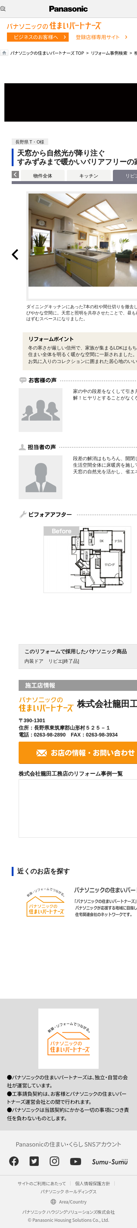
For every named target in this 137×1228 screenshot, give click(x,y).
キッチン (88, 176)
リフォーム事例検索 (109, 53)
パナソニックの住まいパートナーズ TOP (47, 53)
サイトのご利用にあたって (42, 1183)
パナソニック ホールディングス (68, 1191)
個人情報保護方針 (92, 1183)
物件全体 (42, 176)
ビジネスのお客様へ (36, 37)
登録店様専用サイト (97, 37)
